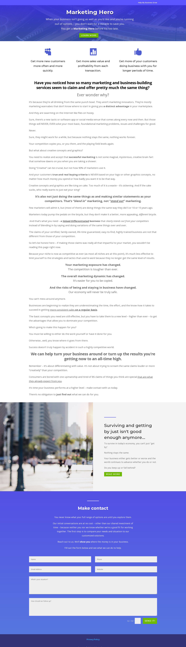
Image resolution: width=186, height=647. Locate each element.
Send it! (149, 621)
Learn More (89, 35)
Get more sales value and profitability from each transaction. (93, 66)
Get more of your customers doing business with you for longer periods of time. (138, 66)
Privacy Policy (93, 639)
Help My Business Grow (147, 3)
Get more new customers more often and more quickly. (48, 66)
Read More (113, 474)
